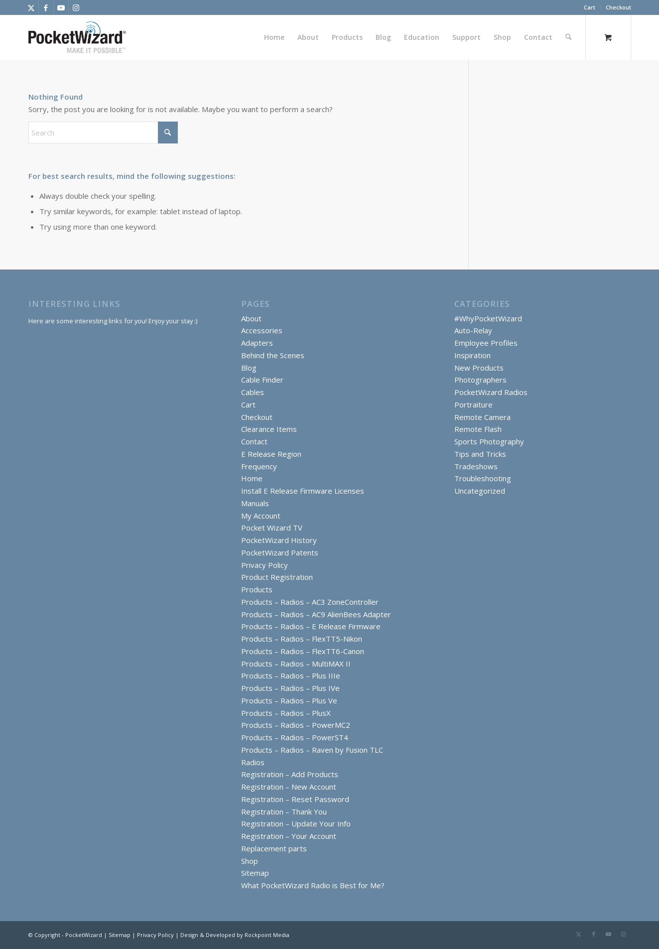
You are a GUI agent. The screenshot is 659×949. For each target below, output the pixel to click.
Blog (249, 368)
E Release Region (271, 454)
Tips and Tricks (480, 454)
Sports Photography (489, 441)
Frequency (259, 466)
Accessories (261, 330)
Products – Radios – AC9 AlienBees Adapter (316, 614)
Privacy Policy (264, 565)
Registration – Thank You (284, 811)
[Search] (568, 37)
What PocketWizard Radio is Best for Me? (313, 885)
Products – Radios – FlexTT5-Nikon (301, 639)
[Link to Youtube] (61, 7)
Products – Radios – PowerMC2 (295, 725)
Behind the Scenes (272, 355)
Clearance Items (269, 429)
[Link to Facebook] (46, 7)
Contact (254, 441)
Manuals (255, 503)
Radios (252, 762)
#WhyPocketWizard (488, 318)
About (251, 318)
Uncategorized (479, 491)
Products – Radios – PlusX (286, 713)
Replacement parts (274, 848)
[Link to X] (31, 7)
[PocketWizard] (77, 37)
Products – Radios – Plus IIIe (290, 675)
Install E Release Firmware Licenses (302, 491)
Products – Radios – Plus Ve (289, 700)
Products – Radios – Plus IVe (290, 688)
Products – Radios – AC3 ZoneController (310, 602)
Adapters (257, 343)
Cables (252, 392)
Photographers (480, 380)
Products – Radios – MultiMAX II (296, 664)
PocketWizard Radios (490, 392)
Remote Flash (478, 429)
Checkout (618, 7)
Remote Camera (482, 417)
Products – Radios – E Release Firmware (311, 626)
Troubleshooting (482, 478)
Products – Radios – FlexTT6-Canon (302, 651)
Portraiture (473, 404)
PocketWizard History (279, 540)
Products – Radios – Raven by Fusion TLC (312, 750)
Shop (249, 861)
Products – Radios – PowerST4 (294, 737)
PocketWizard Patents (279, 552)
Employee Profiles (486, 343)
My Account (260, 516)
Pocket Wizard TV (271, 528)
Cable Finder (262, 380)
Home (252, 478)
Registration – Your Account (288, 836)
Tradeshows (476, 466)
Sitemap (255, 873)
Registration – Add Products (289, 774)
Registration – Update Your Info (296, 823)
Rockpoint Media (267, 935)
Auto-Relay (473, 330)
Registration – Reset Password (295, 799)
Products (256, 589)
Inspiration (472, 355)
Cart (589, 7)
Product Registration (277, 577)
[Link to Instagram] (76, 7)
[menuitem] (590, 7)
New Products (479, 368)
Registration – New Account (288, 787)
